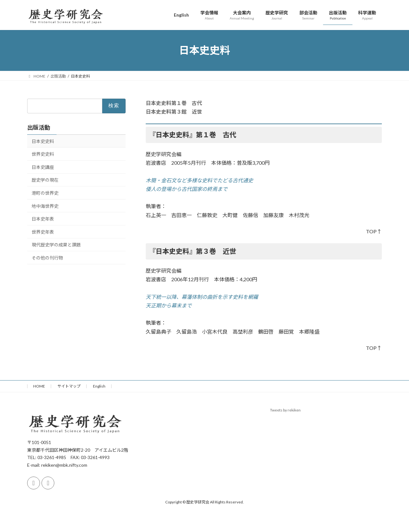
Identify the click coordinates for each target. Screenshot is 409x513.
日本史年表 (43, 219)
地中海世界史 (45, 205)
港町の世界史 (45, 193)
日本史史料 (43, 141)
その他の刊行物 (47, 257)
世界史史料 (43, 154)
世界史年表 (43, 231)
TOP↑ (374, 231)
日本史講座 (43, 167)
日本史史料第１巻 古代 (174, 103)
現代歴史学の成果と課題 (56, 244)
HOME (39, 386)
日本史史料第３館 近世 (174, 112)
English (99, 386)
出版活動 (38, 127)
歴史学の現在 (45, 180)
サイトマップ (69, 386)
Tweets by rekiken (285, 410)
